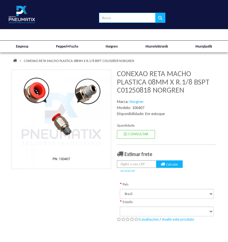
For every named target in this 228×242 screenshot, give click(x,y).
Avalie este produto (178, 219)
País (125, 184)
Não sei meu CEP (127, 170)
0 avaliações (149, 219)
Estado (127, 202)
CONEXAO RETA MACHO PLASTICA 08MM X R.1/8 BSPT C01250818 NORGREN (79, 61)
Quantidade (126, 125)
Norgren (136, 101)
